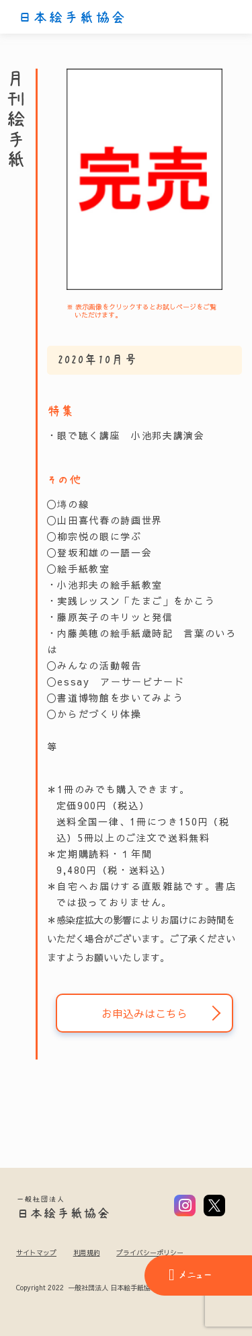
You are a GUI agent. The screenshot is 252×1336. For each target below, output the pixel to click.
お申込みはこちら (144, 1013)
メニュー (190, 1275)
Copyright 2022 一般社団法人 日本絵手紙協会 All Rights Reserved (120, 1288)
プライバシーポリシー (149, 1252)
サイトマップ (36, 1252)
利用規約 (86, 1252)
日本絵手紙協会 (71, 17)
